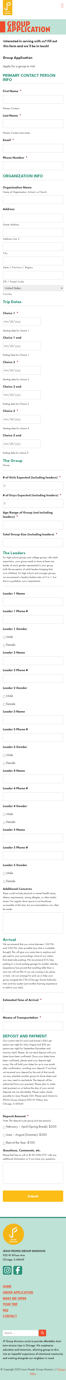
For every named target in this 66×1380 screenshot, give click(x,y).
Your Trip (10, 1304)
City (5, 253)
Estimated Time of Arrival (22, 1000)
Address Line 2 (11, 238)
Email (8, 140)
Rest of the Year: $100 (20, 1142)
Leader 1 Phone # (15, 611)
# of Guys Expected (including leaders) (32, 495)
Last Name (12, 116)
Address (9, 209)
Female (10, 645)
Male (9, 637)
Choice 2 (10, 362)
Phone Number (15, 158)
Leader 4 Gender (15, 806)
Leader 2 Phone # (15, 670)
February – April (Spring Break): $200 (31, 1126)
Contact (10, 1316)
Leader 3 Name (14, 712)
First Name (12, 91)
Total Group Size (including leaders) (30, 534)
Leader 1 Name (14, 594)
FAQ (5, 1310)
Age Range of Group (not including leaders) (28, 515)
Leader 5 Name (14, 830)
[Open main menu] (62, 5)
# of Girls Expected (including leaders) (32, 477)
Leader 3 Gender (15, 747)
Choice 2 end (12, 387)
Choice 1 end (12, 338)
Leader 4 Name (14, 771)
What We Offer (14, 1298)
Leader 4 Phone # (15, 788)
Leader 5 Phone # (15, 848)
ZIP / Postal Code (13, 281)
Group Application (18, 1292)
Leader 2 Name (14, 653)
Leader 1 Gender (15, 629)
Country (7, 294)
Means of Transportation (22, 1018)
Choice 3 (10, 411)
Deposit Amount (16, 1116)
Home (7, 1286)
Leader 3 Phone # (15, 729)
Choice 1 (10, 313)
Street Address (11, 224)
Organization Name (17, 187)
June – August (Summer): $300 (26, 1135)
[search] (33, 1333)
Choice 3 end (12, 435)
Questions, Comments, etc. (22, 1150)
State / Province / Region (18, 267)
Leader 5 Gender (15, 865)
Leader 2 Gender (15, 688)
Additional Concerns (17, 889)
